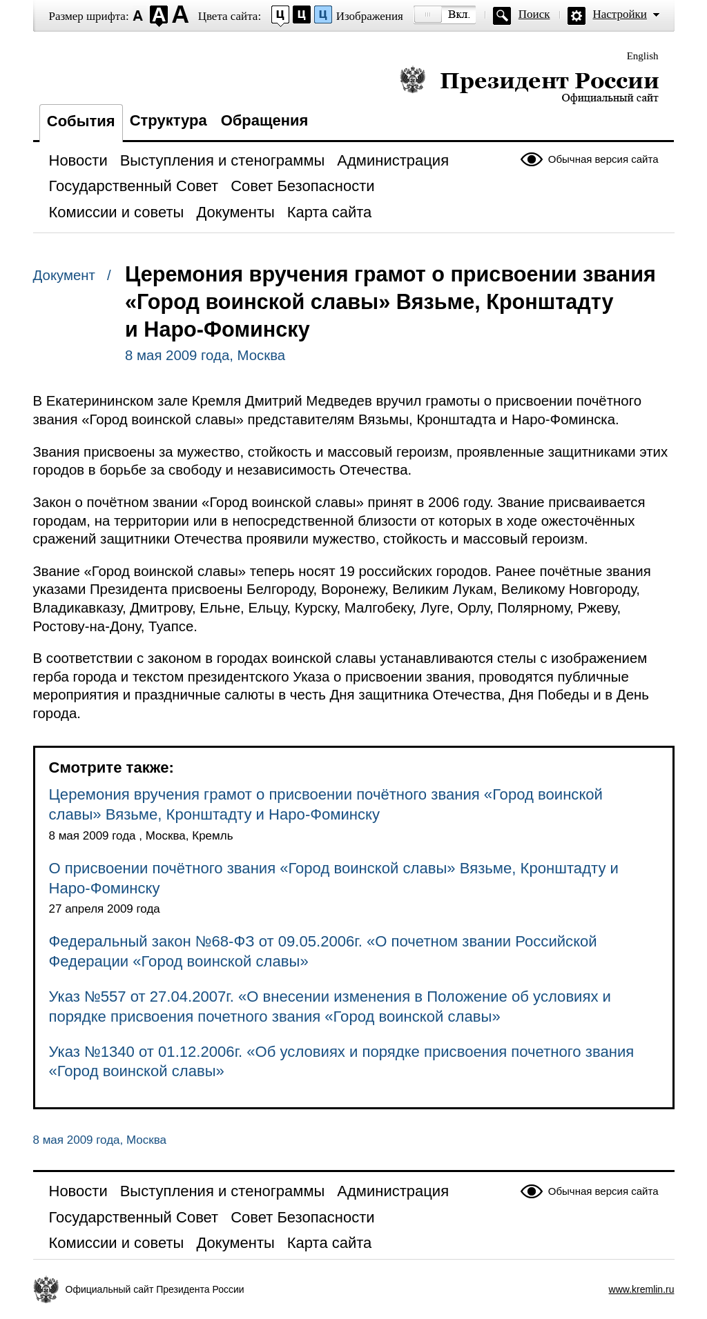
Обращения (265, 120)
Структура (168, 120)
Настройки (620, 14)
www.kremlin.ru (642, 1289)
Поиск (534, 14)
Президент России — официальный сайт (529, 84)
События (81, 121)
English (643, 55)
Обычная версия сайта (603, 159)
